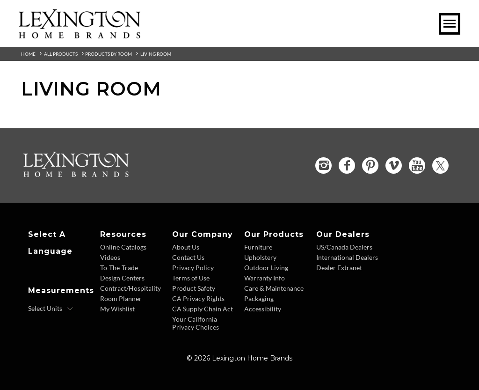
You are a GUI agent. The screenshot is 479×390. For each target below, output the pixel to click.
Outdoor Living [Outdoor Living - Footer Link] (266, 268)
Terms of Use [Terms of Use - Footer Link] (191, 278)
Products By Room (108, 54)
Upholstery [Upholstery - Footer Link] (260, 257)
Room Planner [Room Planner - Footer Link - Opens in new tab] (121, 298)
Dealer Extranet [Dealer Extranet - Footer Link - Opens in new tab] (339, 268)
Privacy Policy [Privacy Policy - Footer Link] (193, 268)
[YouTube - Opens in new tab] (417, 165)
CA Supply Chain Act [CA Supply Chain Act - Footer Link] (202, 309)
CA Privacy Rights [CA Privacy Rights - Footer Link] (198, 298)
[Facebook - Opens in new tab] (347, 165)
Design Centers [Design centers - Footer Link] (122, 278)
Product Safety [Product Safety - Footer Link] (193, 288)
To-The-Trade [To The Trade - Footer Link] (119, 268)
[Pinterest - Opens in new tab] (370, 165)
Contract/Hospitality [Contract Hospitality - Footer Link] (130, 288)
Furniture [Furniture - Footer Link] (258, 247)
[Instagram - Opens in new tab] (323, 165)
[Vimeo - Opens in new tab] (393, 165)
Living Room (155, 54)
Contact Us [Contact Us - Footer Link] (188, 257)
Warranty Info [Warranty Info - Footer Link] (264, 278)
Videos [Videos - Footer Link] (110, 257)
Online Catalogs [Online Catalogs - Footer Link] (123, 247)
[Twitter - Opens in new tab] (440, 165)
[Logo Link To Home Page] (79, 35)
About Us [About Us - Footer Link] (185, 247)
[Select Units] (50, 308)
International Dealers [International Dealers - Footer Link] (347, 257)
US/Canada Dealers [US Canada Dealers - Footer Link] (344, 247)
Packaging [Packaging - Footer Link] (259, 298)
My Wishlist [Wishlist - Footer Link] (117, 309)
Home (28, 54)
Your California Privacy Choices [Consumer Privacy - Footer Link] (195, 323)
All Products (61, 54)
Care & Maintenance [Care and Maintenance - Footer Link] (274, 288)
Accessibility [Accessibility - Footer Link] (262, 309)
